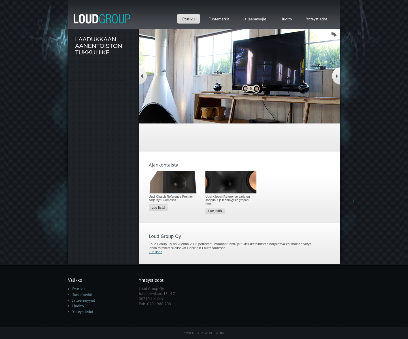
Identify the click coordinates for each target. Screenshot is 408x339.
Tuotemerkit (219, 19)
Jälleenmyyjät (254, 19)
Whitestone (215, 333)
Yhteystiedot (316, 19)
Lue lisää (158, 208)
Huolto (286, 19)
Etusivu (188, 19)
